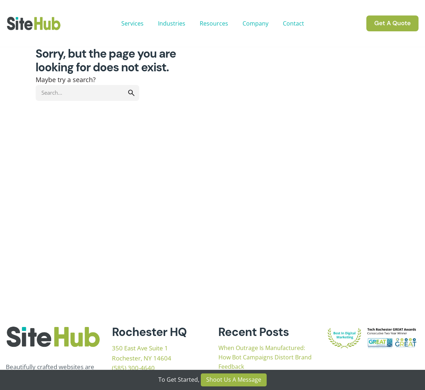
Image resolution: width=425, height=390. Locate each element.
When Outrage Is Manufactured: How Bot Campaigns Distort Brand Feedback (265, 357)
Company (255, 23)
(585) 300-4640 (133, 368)
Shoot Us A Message (233, 380)
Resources (214, 23)
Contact (293, 23)
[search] (131, 93)
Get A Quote (392, 23)
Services (132, 23)
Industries (171, 23)
